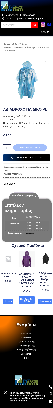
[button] (45, 61)
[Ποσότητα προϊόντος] (7, 147)
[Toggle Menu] (4, 32)
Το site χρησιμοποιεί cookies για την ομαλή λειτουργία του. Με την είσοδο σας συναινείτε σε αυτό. (27, 396)
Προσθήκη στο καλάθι (30, 147)
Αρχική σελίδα (11, 44)
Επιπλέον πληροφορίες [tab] (24, 195)
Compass (30, 233)
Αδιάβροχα (30, 47)
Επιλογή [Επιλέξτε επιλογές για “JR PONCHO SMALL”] (8, 301)
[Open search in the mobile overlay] (19, 25)
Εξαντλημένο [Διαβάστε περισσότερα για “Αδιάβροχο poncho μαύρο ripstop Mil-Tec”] (45, 301)
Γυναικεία (18, 47)
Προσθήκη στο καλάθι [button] (26, 300)
